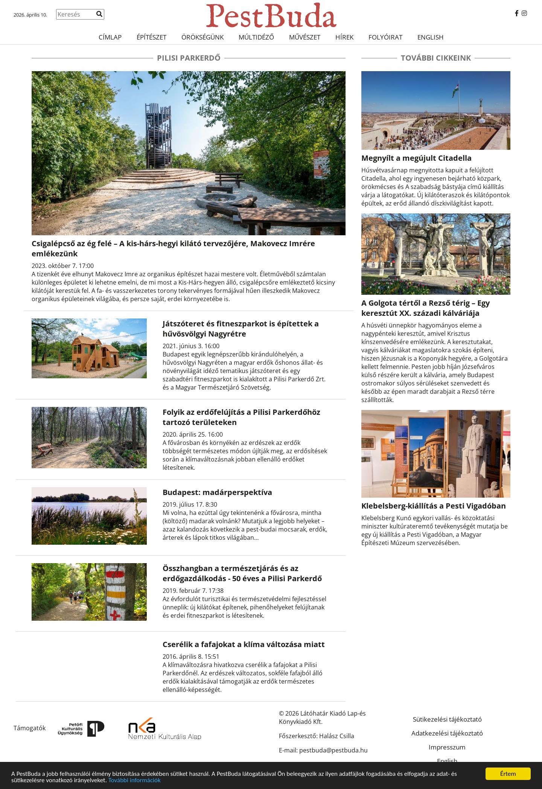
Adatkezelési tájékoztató (447, 733)
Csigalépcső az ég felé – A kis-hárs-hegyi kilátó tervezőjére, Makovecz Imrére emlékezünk (173, 248)
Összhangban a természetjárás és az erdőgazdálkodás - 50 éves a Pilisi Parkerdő (242, 573)
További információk (134, 781)
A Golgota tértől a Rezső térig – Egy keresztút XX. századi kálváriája (425, 308)
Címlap (110, 37)
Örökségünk (202, 37)
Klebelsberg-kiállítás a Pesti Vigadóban (433, 506)
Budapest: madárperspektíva (217, 492)
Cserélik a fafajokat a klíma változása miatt (244, 644)
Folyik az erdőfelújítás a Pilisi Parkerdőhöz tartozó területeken (241, 417)
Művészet (304, 37)
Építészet (151, 37)
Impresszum (447, 747)
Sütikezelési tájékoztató (447, 719)
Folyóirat (385, 37)
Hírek (344, 37)
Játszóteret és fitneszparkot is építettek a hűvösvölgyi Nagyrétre (241, 328)
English (430, 37)
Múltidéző (256, 37)
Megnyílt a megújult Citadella (416, 158)
